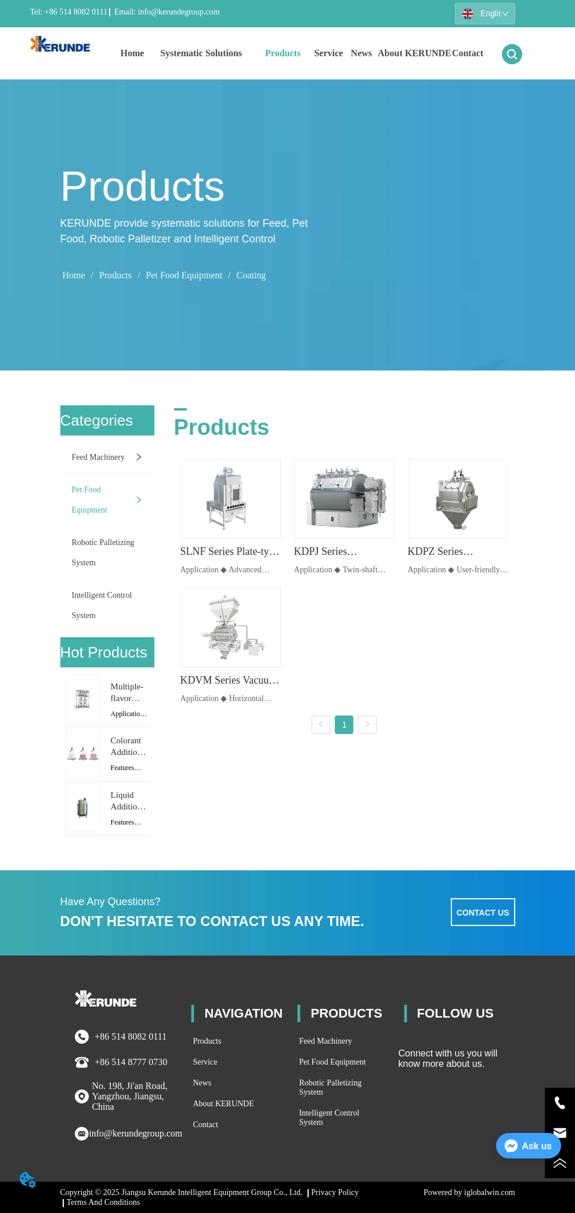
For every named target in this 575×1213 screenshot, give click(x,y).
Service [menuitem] (328, 53)
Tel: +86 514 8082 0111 (68, 12)
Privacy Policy (335, 1192)
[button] (201, 53)
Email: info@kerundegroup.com (165, 12)
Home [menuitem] (132, 53)
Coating (250, 275)
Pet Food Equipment (184, 275)
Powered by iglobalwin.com (469, 1192)
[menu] (300, 53)
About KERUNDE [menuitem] (414, 53)
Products (115, 275)
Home (73, 275)
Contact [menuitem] (467, 53)
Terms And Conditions (103, 1202)
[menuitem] (201, 53)
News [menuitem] (361, 53)
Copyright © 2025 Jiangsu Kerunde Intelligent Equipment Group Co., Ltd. (182, 1192)
